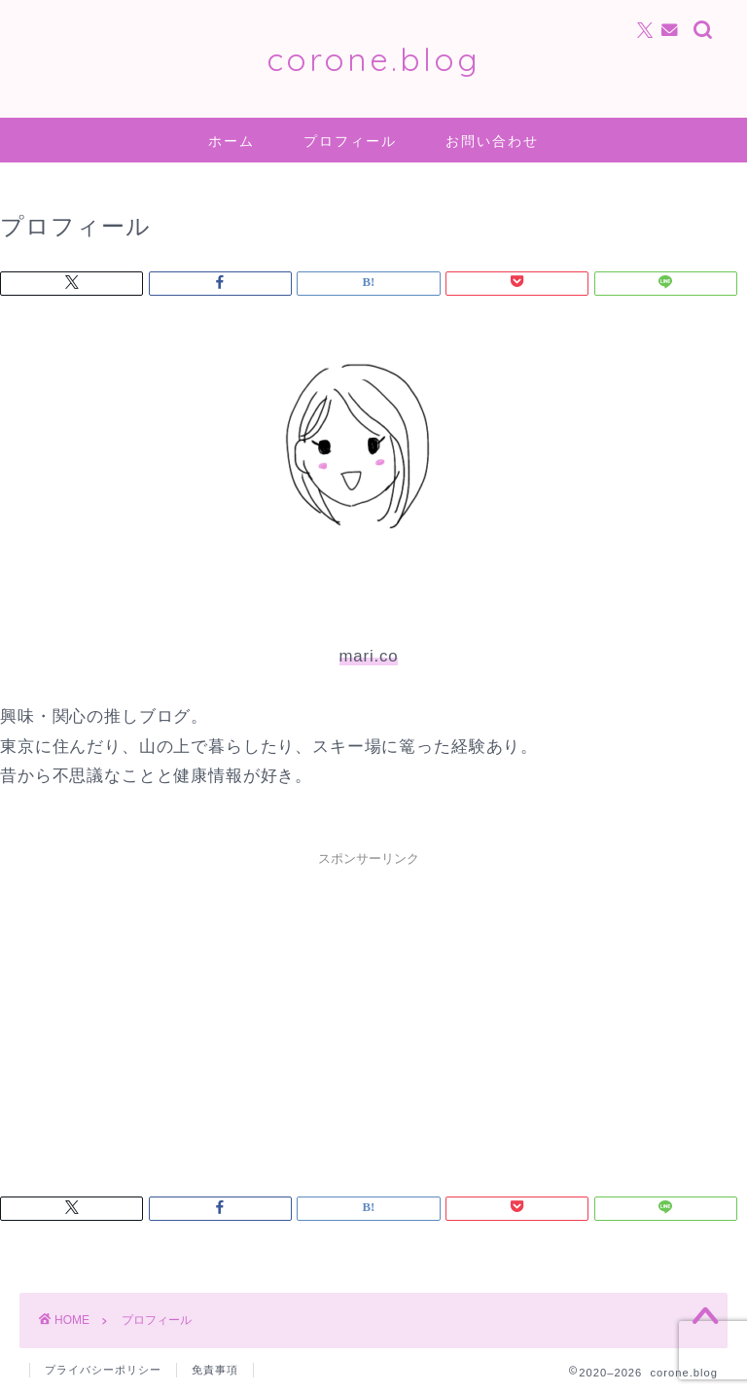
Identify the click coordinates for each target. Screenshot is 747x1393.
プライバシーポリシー (103, 1369)
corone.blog (373, 59)
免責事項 (215, 1369)
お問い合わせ (492, 141)
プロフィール (350, 141)
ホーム (231, 141)
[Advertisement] (368, 1011)
